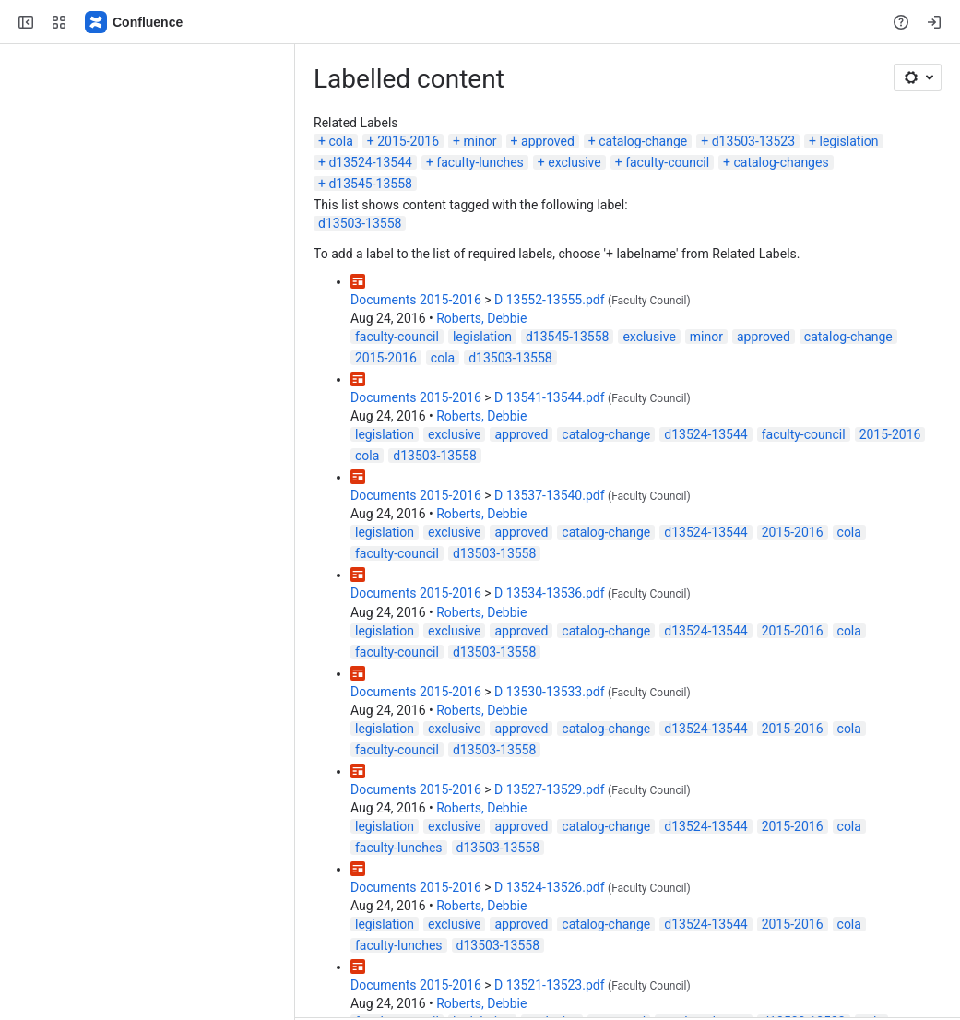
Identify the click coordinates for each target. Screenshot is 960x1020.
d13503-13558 (359, 223)
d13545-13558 (369, 183)
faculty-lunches (480, 162)
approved (548, 141)
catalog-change (643, 141)
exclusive (574, 162)
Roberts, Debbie (481, 318)
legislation (849, 141)
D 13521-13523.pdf (549, 985)
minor (479, 141)
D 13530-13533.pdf (549, 691)
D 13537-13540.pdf (549, 495)
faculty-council (667, 162)
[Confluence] (134, 22)
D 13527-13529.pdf (549, 789)
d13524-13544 (369, 162)
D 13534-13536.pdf (549, 593)
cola (340, 141)
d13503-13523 (753, 141)
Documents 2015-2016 (415, 299)
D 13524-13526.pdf (549, 887)
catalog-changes (780, 162)
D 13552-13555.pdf (549, 299)
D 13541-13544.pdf (549, 397)
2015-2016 (408, 141)
